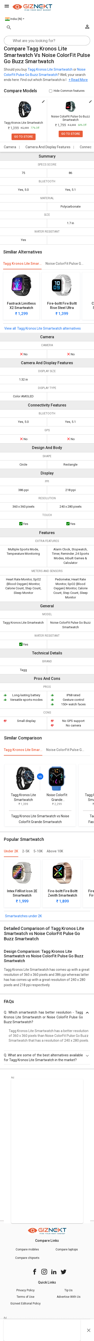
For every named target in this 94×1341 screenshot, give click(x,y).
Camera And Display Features (47, 147)
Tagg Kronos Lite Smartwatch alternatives (49, 328)
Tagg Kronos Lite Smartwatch (50, 69)
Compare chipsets (27, 1258)
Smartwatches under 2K (23, 916)
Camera (10, 147)
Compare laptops (67, 1249)
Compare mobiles (27, 1249)
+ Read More (78, 80)
